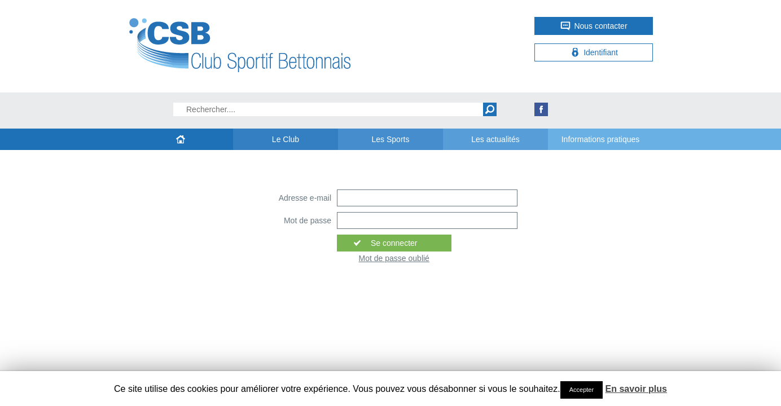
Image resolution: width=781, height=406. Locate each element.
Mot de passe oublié (394, 258)
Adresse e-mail (305, 197)
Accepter (581, 389)
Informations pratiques (600, 139)
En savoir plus (636, 389)
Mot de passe (307, 220)
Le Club (285, 139)
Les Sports (391, 139)
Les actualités (495, 139)
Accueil (180, 139)
